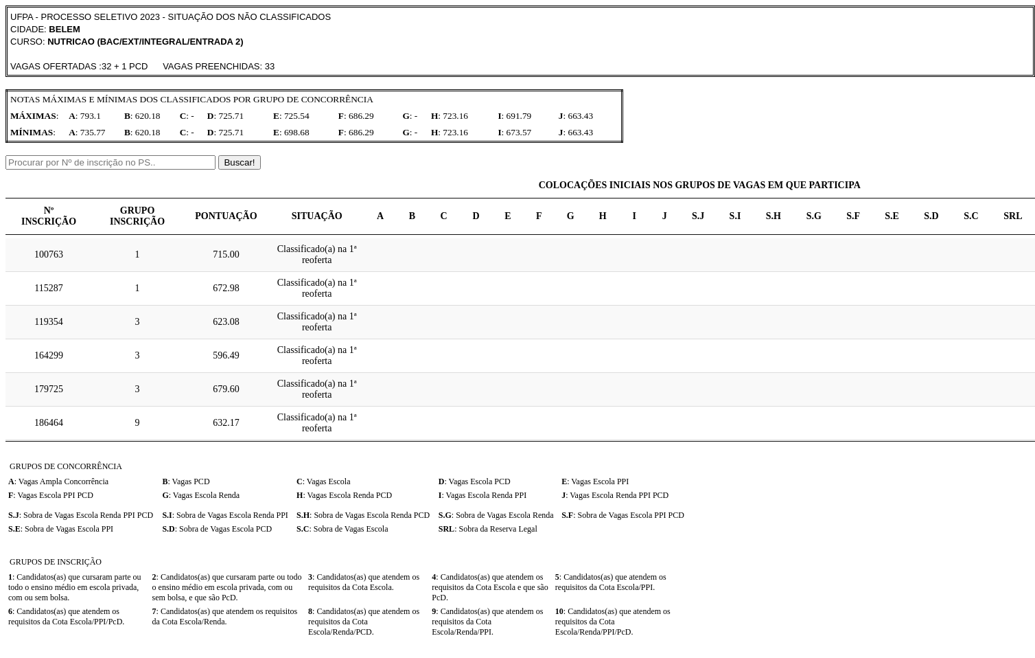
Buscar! (239, 162)
